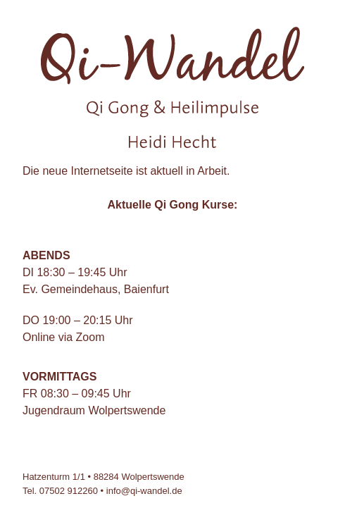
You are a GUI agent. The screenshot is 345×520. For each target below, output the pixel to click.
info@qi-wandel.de (144, 490)
